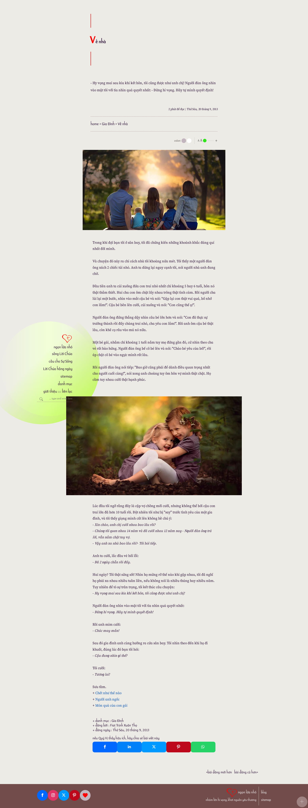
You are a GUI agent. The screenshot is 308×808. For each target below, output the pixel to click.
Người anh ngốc (107, 699)
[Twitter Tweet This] (154, 747)
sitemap (66, 376)
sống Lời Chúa (62, 354)
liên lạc (67, 391)
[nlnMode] (208, 140)
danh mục (65, 384)
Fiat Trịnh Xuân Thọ (123, 725)
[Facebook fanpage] (42, 795)
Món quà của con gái (111, 705)
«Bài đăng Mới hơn (219, 772)
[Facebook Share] (105, 747)
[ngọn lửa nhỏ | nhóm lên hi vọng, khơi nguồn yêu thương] (231, 794)
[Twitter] (63, 795)
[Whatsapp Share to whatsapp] (203, 747)
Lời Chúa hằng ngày (57, 369)
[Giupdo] (85, 795)
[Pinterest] (74, 795)
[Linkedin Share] (129, 747)
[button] (302, 802)
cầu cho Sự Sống (60, 361)
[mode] (184, 140)
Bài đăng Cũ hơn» (246, 772)
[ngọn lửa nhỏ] (54, 341)
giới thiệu (50, 391)
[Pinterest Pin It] (178, 747)
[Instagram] (53, 795)
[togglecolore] (189, 140)
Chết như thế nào (108, 692)
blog (264, 792)
